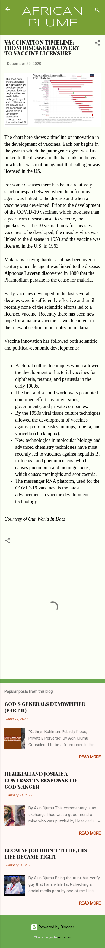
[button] (97, 44)
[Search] (97, 11)
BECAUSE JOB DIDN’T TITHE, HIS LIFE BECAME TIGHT (45, 853)
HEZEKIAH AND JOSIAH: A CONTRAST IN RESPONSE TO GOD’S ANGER (40, 780)
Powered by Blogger (52, 927)
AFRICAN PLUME (52, 17)
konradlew (64, 937)
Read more (90, 756)
